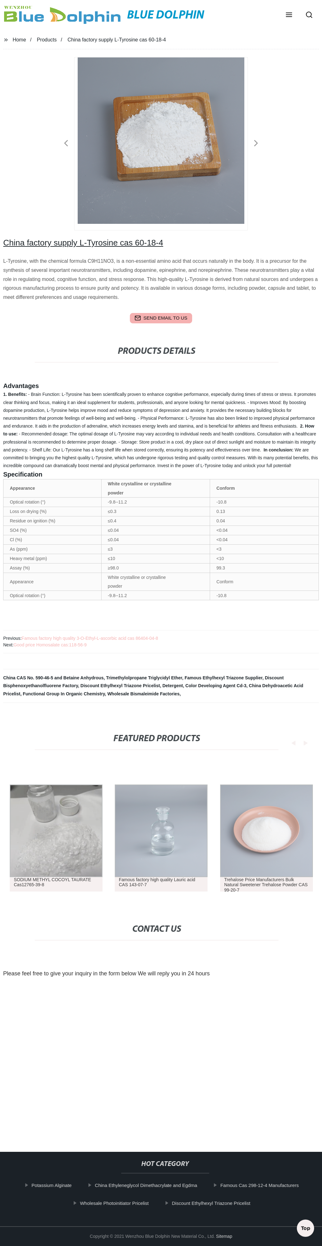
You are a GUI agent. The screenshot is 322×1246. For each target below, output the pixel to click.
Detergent (172, 685)
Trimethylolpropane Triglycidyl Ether (144, 677)
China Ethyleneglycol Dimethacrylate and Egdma (150, 1185)
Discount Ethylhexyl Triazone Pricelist (120, 685)
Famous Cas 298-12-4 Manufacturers (263, 1185)
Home (19, 39)
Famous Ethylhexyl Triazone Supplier (223, 677)
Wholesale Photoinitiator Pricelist (118, 1203)
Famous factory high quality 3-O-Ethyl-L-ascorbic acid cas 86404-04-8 (90, 638)
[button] (289, 15)
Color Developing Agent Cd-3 (216, 685)
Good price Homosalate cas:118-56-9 (50, 644)
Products (47, 39)
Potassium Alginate (55, 1185)
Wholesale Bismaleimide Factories (143, 693)
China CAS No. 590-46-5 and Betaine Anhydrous (53, 677)
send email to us (161, 318)
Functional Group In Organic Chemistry (64, 693)
